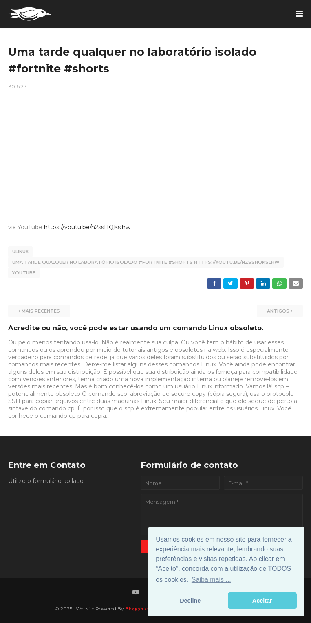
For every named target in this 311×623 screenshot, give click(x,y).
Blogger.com (140, 608)
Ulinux (20, 251)
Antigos (278, 311)
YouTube (23, 273)
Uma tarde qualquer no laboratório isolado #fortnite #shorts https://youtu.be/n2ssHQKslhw (146, 262)
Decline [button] (190, 600)
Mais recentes (41, 311)
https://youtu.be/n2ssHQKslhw (87, 227)
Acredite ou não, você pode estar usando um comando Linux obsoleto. (135, 328)
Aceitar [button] (262, 600)
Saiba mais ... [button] (211, 579)
